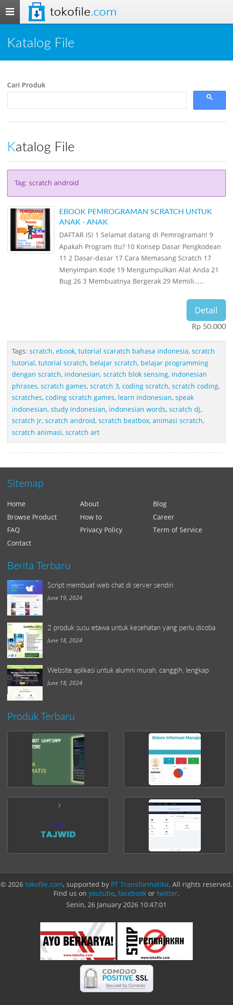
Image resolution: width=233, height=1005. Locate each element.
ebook (65, 351)
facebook (132, 893)
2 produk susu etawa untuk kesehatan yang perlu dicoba (131, 627)
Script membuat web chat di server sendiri (110, 584)
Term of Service (177, 529)
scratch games (64, 385)
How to (91, 516)
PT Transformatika (140, 884)
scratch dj (184, 409)
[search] (96, 100)
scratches (27, 397)
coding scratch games (80, 397)
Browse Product (32, 516)
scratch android (70, 420)
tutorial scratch (62, 362)
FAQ (13, 529)
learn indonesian (145, 397)
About (89, 503)
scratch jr (27, 420)
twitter (167, 893)
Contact (19, 542)
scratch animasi (37, 432)
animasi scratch (177, 420)
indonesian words (137, 409)
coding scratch (145, 385)
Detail (206, 310)
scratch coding (195, 385)
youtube (102, 893)
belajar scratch (113, 362)
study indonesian (78, 409)
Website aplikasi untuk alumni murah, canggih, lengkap (128, 670)
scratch (41, 351)
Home (16, 503)
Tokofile (83, 11)
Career (163, 516)
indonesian (82, 374)
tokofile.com (44, 884)
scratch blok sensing (135, 374)
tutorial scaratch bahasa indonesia (133, 351)
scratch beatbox (124, 420)
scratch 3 (104, 385)
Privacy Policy (101, 529)
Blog (160, 503)
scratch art (82, 432)
